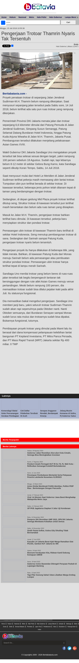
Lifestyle (61, 623)
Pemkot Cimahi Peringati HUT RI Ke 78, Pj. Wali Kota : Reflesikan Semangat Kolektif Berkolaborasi (50, 465)
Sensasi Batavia (19, 626)
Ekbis (75, 623)
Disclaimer (62, 626)
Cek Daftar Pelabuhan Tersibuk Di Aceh (29, 413)
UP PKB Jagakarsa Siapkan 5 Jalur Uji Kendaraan (48, 508)
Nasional (22, 17)
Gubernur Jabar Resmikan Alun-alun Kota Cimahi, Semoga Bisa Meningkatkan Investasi (49, 454)
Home (4, 17)
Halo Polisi (41, 17)
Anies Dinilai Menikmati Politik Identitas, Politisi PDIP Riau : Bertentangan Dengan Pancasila (50, 487)
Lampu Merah (71, 17)
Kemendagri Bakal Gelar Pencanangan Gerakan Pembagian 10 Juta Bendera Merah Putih (10, 416)
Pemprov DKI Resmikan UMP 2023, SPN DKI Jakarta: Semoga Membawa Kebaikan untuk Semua (50, 520)
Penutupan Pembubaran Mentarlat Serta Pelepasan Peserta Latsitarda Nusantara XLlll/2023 (49, 476)
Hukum (12, 17)
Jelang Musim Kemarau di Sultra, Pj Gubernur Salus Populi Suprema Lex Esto (69, 416)
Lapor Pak (38, 626)
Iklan (54, 626)
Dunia (4, 626)
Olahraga (68, 623)
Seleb (10, 626)
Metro (31, 17)
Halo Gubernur (55, 17)
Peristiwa (29, 626)
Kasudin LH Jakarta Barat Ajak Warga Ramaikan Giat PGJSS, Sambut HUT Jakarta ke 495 (50, 543)
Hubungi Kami (71, 626)
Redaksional (47, 626)
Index (39, 629)
